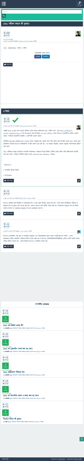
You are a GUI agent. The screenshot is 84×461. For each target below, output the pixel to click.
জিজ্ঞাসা (12, 41)
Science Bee (61, 459)
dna (5, 48)
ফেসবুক (38, 56)
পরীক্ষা (24, 48)
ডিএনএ (19, 48)
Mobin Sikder (78, 459)
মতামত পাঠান (5, 459)
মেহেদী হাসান (33, 328)
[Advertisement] (42, 85)
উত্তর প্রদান (12, 126)
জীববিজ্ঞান (15, 328)
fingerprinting (11, 48)
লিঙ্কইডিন (45, 56)
